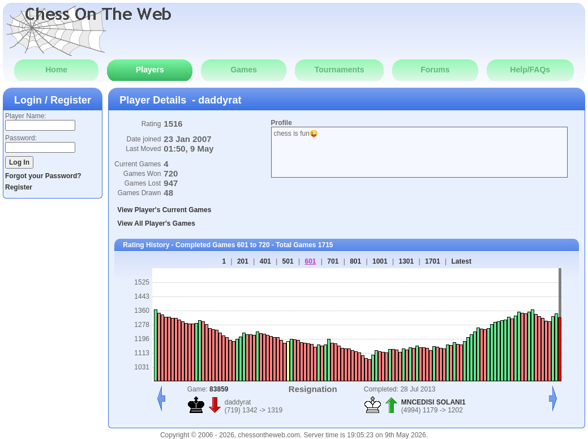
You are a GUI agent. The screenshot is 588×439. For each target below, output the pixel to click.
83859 (218, 389)
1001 (380, 261)
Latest (461, 261)
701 (332, 261)
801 (355, 261)
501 (288, 261)
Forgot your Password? (43, 176)
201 (242, 261)
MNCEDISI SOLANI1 (433, 402)
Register (18, 187)
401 (265, 261)
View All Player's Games (156, 223)
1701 (432, 261)
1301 (406, 261)
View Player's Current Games (164, 210)
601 (310, 261)
